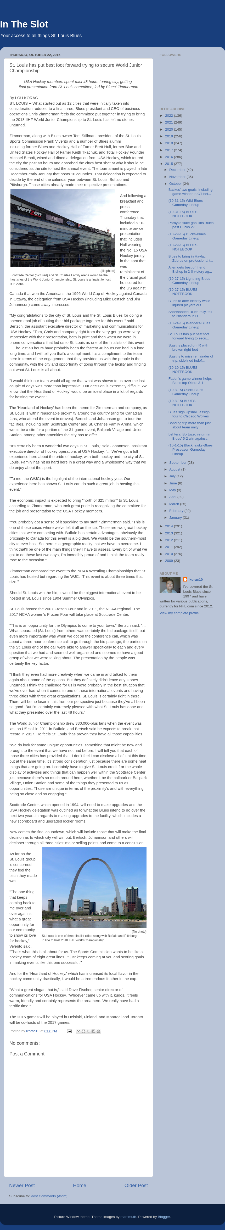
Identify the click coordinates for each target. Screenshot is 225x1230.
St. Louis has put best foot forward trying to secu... (188, 336)
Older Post (136, 1185)
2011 (169, 547)
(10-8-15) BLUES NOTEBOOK (182, 403)
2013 (169, 533)
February (176, 511)
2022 (169, 116)
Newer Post (22, 1185)
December (178, 170)
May (173, 490)
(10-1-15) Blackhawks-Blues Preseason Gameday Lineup (190, 449)
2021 (169, 122)
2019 (169, 136)
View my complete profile (179, 613)
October (176, 184)
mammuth (128, 1217)
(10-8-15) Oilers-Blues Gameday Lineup (185, 392)
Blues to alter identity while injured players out (189, 303)
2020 (169, 129)
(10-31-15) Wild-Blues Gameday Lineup (185, 203)
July (173, 476)
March (174, 504)
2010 (169, 554)
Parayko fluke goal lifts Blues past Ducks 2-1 (191, 225)
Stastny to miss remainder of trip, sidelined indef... (190, 358)
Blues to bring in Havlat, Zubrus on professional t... (190, 258)
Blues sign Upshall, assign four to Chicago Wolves (189, 414)
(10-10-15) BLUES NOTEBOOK (183, 370)
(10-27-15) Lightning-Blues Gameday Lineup (189, 281)
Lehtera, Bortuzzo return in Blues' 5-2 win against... (189, 436)
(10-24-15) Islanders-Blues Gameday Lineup (189, 325)
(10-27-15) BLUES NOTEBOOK (183, 292)
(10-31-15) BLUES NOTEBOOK (183, 214)
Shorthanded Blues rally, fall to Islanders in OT (190, 314)
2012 (169, 540)
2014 (169, 526)
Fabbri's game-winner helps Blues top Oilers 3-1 (190, 381)
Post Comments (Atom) (49, 1196)
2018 (169, 143)
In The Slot (24, 24)
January (176, 517)
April (173, 497)
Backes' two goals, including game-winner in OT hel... (190, 192)
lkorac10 (195, 580)
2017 (169, 150)
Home (79, 1185)
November (178, 177)
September (178, 463)
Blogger (164, 1217)
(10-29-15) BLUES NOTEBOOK (183, 247)
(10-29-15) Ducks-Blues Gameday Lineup (187, 236)
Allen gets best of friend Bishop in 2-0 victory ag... (190, 269)
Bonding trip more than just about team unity (189, 425)
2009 (169, 561)
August (175, 469)
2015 (169, 164)
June (173, 483)
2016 (169, 157)
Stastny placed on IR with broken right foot (188, 347)
